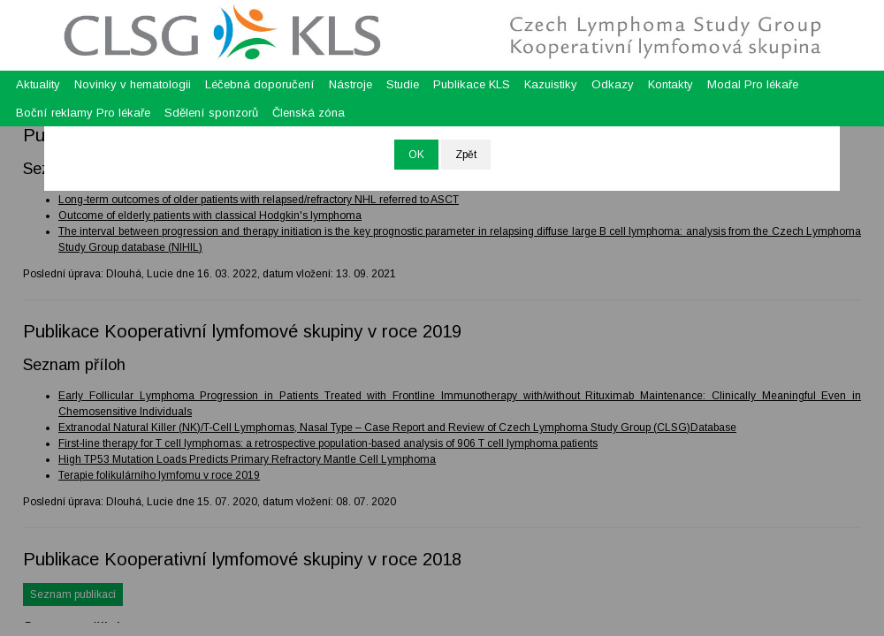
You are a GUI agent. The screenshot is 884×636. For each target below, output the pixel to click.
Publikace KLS (471, 84)
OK (416, 154)
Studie (402, 84)
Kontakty (670, 84)
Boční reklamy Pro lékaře (83, 112)
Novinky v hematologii (132, 84)
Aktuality (38, 84)
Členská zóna (308, 112)
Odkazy (612, 84)
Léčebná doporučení (260, 84)
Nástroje (350, 84)
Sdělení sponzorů (211, 112)
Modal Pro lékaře (752, 84)
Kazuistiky (550, 84)
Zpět (465, 154)
